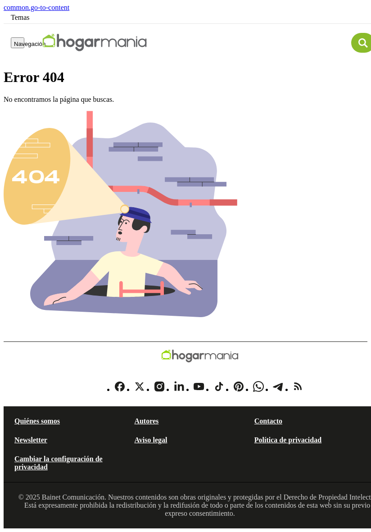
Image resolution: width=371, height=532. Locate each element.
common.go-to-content (36, 7)
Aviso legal (150, 440)
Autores (146, 421)
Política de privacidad (287, 440)
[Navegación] (17, 42)
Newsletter (30, 440)
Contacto (268, 421)
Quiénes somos (37, 421)
